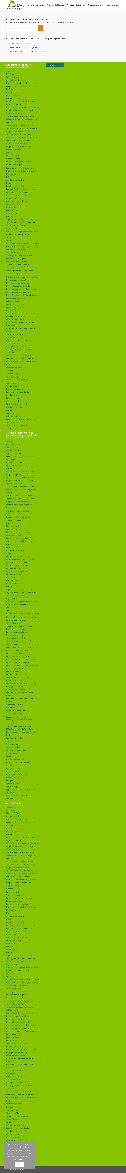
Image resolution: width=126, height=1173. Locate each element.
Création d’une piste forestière (19, 134)
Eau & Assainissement (15, 298)
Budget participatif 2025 (16, 83)
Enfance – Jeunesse (14, 301)
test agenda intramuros (16, 346)
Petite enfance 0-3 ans (15, 310)
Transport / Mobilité (14, 334)
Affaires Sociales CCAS (15, 268)
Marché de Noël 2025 (15, 407)
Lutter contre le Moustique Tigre (20, 168)
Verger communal (13, 149)
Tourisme (10, 352)
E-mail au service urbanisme (18, 292)
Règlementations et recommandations (22, 243)
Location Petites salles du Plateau (20, 189)
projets (9, 240)
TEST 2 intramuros (14, 343)
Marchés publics (13, 98)
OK (19, 1164)
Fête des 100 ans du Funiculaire (19, 358)
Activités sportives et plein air (18, 355)
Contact (9, 152)
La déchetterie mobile (15, 319)
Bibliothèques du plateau (16, 389)
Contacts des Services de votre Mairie (22, 277)
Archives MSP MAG (14, 204)
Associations (11, 383)
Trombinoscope (13, 374)
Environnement (12, 155)
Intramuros (11, 207)
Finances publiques (14, 92)
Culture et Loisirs (13, 386)
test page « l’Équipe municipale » (20, 349)
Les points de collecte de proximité (21, 313)
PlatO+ (9, 216)
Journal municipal (13, 210)
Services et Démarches (16, 249)
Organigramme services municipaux (21, 222)
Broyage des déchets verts (18, 316)
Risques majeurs (13, 174)
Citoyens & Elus (12, 77)
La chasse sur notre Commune (19, 161)
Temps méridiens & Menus (17, 264)
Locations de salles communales (19, 192)
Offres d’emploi (12, 416)
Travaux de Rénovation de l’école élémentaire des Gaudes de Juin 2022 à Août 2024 (22, 119)
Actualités (10, 71)
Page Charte (11, 228)
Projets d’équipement (15, 104)
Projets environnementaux (17, 131)
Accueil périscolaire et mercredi (19, 255)
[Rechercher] (24, 28)
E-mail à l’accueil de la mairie (18, 286)
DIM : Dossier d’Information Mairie (20, 143)
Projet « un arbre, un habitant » (19, 146)
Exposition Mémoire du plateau (19, 392)
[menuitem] (15, 5)
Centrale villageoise (14, 159)
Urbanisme (10, 337)
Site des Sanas (12, 370)
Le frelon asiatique (14, 164)
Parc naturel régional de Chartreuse (21, 171)
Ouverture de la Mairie (15, 225)
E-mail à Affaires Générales (17, 283)
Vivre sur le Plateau (14, 377)
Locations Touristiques (15, 367)
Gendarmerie (11, 395)
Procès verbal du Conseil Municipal (20, 101)
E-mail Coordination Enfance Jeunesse (22, 295)
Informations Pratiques (16, 258)
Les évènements (13, 398)
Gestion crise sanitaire (15, 180)
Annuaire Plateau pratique (17, 380)
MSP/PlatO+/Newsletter (16, 201)
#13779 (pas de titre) (15, 401)
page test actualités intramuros (19, 219)
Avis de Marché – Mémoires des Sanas (22, 107)
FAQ (8, 177)
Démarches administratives (17, 280)
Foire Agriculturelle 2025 (16, 404)
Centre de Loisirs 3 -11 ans (17, 307)
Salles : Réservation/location (18, 425)
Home (8, 183)
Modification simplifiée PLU (17, 340)
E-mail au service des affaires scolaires (22, 289)
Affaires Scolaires (13, 252)
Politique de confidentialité (17, 234)
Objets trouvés (12, 413)
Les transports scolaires (16, 261)
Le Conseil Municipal (14, 95)
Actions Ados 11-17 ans (16, 304)
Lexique (9, 410)
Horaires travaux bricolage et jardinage (22, 246)
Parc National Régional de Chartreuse (22, 231)
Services (9, 428)
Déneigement (12, 74)
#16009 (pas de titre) (15, 80)
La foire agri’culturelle (15, 186)
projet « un (10, 237)
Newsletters (11, 213)
